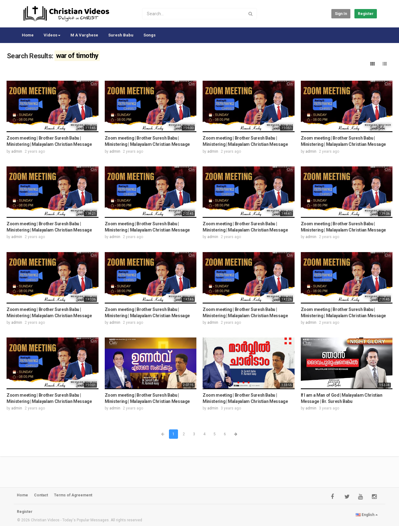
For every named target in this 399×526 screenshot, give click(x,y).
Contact (41, 495)
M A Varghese (84, 35)
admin (16, 151)
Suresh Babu (120, 35)
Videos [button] (52, 35)
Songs (149, 35)
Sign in (341, 14)
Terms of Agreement (73, 495)
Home (28, 35)
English (367, 515)
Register (365, 14)
